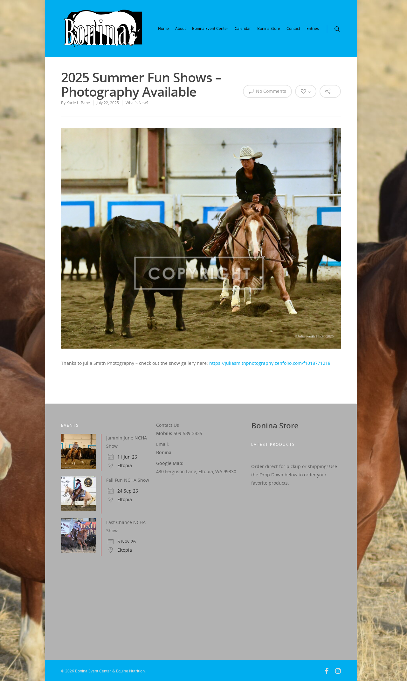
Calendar (243, 28)
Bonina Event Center (210, 28)
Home (163, 28)
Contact (293, 28)
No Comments (267, 91)
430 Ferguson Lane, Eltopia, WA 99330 (196, 471)
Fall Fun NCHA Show (127, 480)
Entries (313, 28)
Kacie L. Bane (78, 103)
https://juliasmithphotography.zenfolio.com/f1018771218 (269, 363)
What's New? (137, 103)
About (180, 28)
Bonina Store (268, 28)
